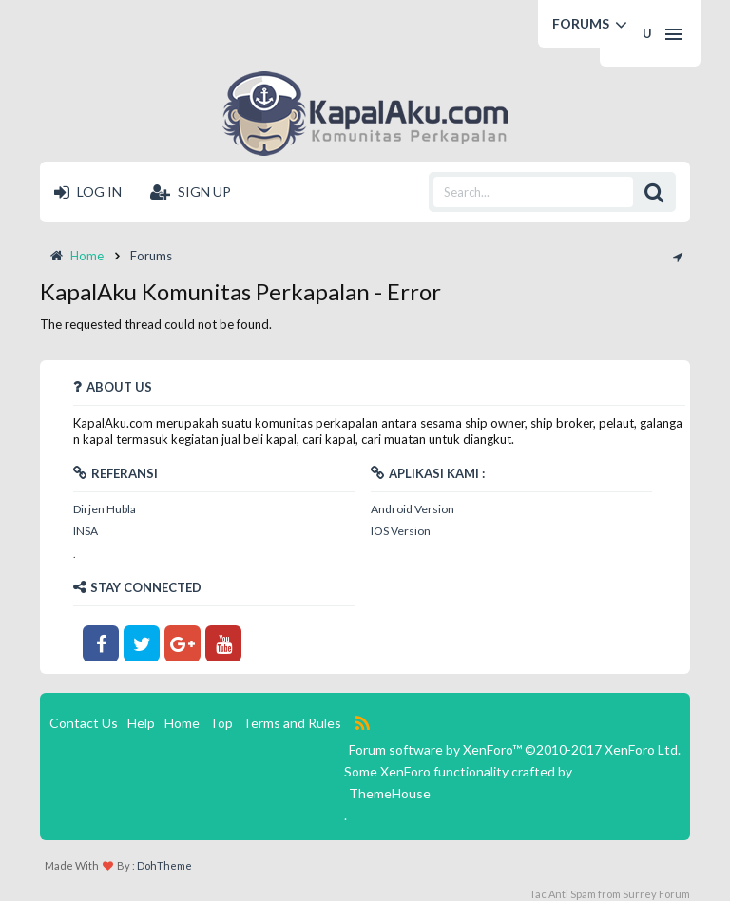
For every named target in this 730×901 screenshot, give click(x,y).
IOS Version (401, 531)
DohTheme (164, 865)
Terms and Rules (291, 723)
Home (182, 723)
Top (221, 723)
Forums (580, 23)
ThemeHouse (390, 793)
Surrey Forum (656, 894)
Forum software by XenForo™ (515, 749)
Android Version (412, 509)
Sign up (190, 191)
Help (141, 723)
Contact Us (83, 723)
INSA (85, 531)
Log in (88, 191)
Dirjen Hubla (104, 509)
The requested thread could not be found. (156, 324)
